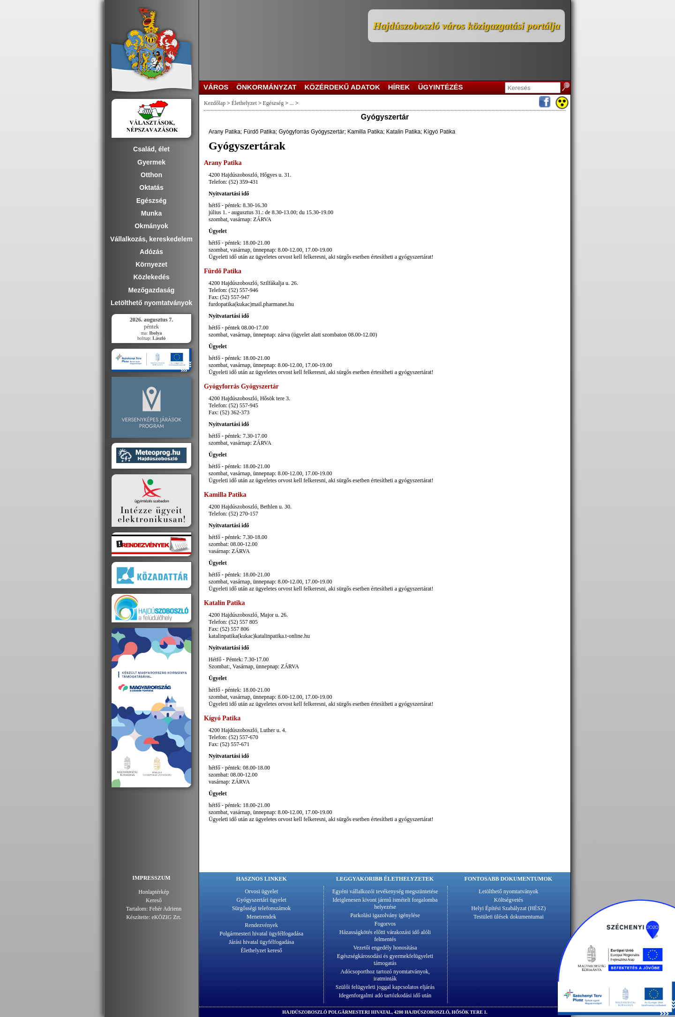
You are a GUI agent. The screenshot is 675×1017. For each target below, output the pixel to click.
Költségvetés (508, 900)
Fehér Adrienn (165, 908)
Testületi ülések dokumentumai (508, 916)
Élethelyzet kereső (261, 950)
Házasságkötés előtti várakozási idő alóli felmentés (385, 935)
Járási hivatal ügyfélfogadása (261, 942)
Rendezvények (261, 925)
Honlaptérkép (153, 892)
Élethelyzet (244, 103)
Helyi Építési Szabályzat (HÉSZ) (508, 908)
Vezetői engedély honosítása (385, 947)
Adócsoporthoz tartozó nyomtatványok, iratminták (384, 975)
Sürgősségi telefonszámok (261, 908)
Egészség (273, 103)
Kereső (154, 900)
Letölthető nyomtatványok (508, 891)
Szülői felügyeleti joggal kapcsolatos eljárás (385, 987)
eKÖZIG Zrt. (166, 917)
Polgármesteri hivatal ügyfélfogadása (261, 933)
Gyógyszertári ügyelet (261, 900)
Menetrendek (261, 916)
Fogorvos (385, 923)
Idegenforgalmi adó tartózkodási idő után (385, 995)
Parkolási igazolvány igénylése (385, 915)
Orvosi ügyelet (261, 891)
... (292, 103)
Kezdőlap (214, 103)
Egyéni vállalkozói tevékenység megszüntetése (385, 891)
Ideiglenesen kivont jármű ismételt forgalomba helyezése (384, 903)
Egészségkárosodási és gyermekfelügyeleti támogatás (385, 959)
